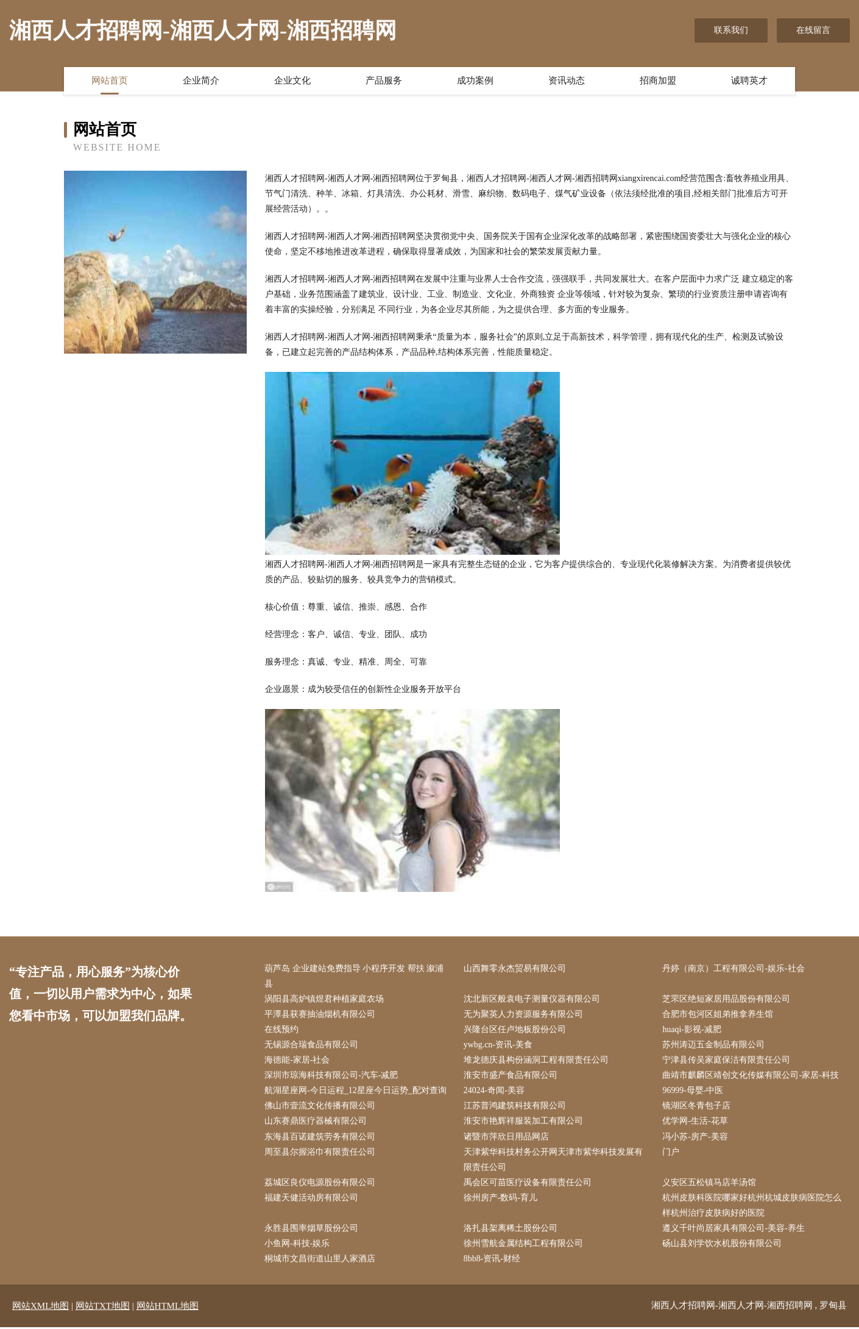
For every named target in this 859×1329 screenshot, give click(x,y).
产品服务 (384, 81)
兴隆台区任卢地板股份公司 (515, 1030)
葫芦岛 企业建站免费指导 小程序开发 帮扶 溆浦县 (354, 976)
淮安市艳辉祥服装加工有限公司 (524, 1122)
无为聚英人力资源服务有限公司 (524, 1014)
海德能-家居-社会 (297, 1060)
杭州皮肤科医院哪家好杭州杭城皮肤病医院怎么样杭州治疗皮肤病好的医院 (752, 1206)
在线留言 (813, 30)
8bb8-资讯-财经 (492, 1260)
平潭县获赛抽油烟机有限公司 (320, 1014)
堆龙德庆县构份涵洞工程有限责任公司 (536, 1060)
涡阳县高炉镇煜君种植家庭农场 (324, 998)
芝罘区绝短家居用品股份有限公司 (727, 998)
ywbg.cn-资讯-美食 (498, 1045)
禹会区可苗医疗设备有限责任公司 (528, 1183)
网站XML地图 (40, 1308)
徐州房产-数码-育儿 (501, 1198)
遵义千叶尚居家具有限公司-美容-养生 (734, 1229)
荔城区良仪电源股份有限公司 (320, 1183)
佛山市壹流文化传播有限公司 (320, 1106)
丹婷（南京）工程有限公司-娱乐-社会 (734, 968)
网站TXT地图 (103, 1308)
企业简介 (201, 81)
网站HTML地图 (167, 1308)
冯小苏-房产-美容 (695, 1137)
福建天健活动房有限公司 (312, 1198)
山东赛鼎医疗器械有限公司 (316, 1122)
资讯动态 (566, 81)
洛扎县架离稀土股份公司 (511, 1229)
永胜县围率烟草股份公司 (312, 1229)
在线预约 (282, 1030)
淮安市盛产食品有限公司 (511, 1075)
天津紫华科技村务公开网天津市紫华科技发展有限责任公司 (553, 1160)
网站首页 (109, 81)
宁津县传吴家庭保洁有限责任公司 (727, 1060)
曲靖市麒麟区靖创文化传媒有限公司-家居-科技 (751, 1075)
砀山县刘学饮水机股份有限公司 (722, 1244)
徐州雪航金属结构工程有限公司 (524, 1244)
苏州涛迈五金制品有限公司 (714, 1045)
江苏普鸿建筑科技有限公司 (515, 1106)
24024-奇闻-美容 (494, 1091)
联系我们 (731, 30)
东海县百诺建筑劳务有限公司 (320, 1137)
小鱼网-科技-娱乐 (297, 1244)
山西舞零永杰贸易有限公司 (515, 968)
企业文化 (292, 81)
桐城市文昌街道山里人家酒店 (320, 1260)
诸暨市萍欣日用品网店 (507, 1137)
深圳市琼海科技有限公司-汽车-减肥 (331, 1075)
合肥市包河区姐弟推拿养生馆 (718, 1014)
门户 (671, 1152)
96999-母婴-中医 (693, 1091)
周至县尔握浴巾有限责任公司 (320, 1152)
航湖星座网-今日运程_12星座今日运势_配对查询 (356, 1091)
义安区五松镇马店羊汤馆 (710, 1183)
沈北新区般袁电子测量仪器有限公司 (532, 998)
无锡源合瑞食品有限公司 (312, 1045)
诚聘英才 (749, 81)
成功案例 (475, 81)
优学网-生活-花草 (695, 1122)
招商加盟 (658, 81)
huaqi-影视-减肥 (692, 1030)
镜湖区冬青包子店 (697, 1106)
